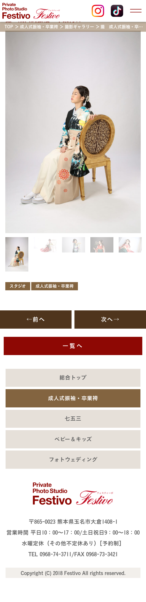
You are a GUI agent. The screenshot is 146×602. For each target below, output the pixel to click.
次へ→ (110, 319)
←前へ (35, 319)
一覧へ (73, 346)
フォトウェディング (73, 459)
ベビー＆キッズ (73, 439)
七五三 (73, 418)
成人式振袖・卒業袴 (55, 286)
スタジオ (18, 286)
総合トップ (73, 377)
